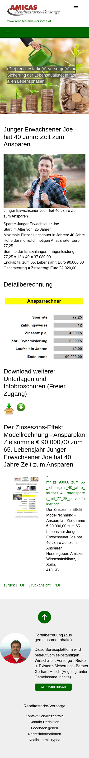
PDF (57, 585)
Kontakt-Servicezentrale (44, 716)
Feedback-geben (44, 728)
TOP (21, 585)
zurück (9, 585)
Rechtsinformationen (44, 734)
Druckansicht (39, 585)
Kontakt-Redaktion (44, 722)
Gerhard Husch (53, 687)
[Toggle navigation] (76, 8)
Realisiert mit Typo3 (44, 740)
